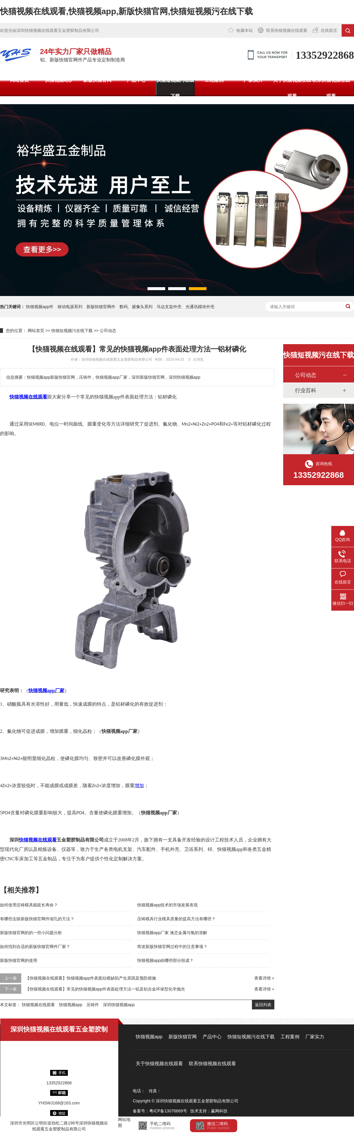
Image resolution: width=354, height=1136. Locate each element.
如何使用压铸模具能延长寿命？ (29, 905)
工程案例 (214, 80)
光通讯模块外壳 (200, 306)
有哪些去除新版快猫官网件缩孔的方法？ (37, 918)
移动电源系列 (70, 306)
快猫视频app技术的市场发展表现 (167, 905)
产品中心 (136, 80)
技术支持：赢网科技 (208, 1111)
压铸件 (92, 1004)
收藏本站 (244, 30)
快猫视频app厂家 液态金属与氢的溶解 (172, 932)
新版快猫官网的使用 (18, 960)
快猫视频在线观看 (38, 1004)
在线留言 (329, 30)
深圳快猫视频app (119, 1004)
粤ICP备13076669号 (168, 1111)
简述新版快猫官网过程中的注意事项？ (172, 946)
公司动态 (108, 330)
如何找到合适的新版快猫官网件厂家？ (35, 946)
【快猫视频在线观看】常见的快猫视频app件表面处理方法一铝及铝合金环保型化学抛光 (105, 989)
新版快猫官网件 (100, 306)
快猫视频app (58, 80)
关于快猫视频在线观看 (292, 88)
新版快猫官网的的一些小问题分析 (31, 932)
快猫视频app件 (39, 306)
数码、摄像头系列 (136, 306)
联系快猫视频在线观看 (286, 30)
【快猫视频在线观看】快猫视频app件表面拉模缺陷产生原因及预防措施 (90, 978)
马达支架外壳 (169, 306)
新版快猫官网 (97, 80)
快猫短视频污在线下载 (175, 88)
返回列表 (263, 1004)
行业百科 (305, 390)
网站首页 (19, 80)
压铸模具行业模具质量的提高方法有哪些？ (176, 918)
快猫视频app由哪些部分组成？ (165, 960)
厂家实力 (253, 80)
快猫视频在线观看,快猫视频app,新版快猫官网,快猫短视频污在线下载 (126, 11)
